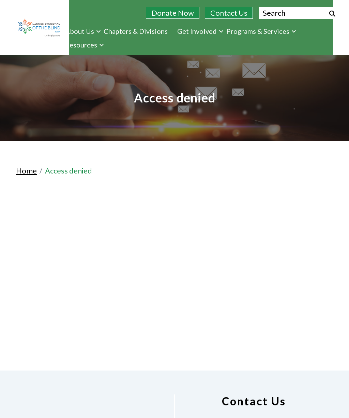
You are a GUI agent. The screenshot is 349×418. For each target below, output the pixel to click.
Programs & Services (261, 31)
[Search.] (298, 13)
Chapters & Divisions (136, 31)
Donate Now (172, 12)
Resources (84, 45)
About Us (83, 31)
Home (26, 170)
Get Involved (200, 31)
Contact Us (228, 12)
